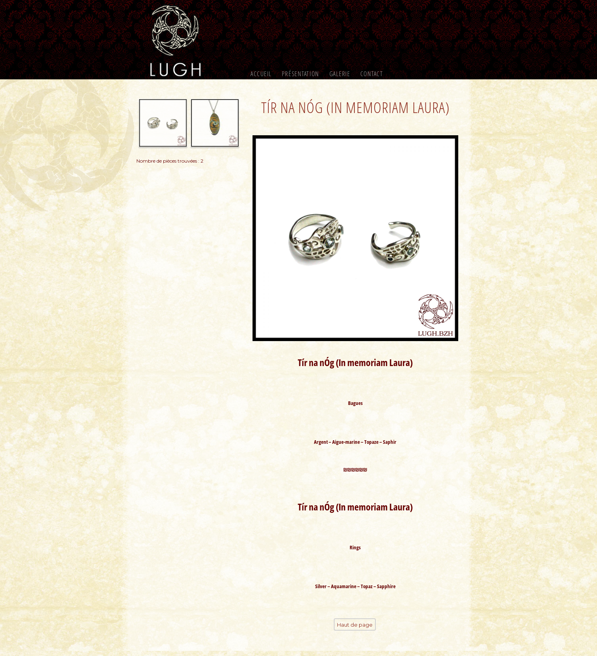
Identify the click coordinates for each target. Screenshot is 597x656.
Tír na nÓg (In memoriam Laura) (355, 107)
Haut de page (355, 630)
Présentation (301, 73)
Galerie (339, 73)
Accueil (261, 73)
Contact (371, 73)
